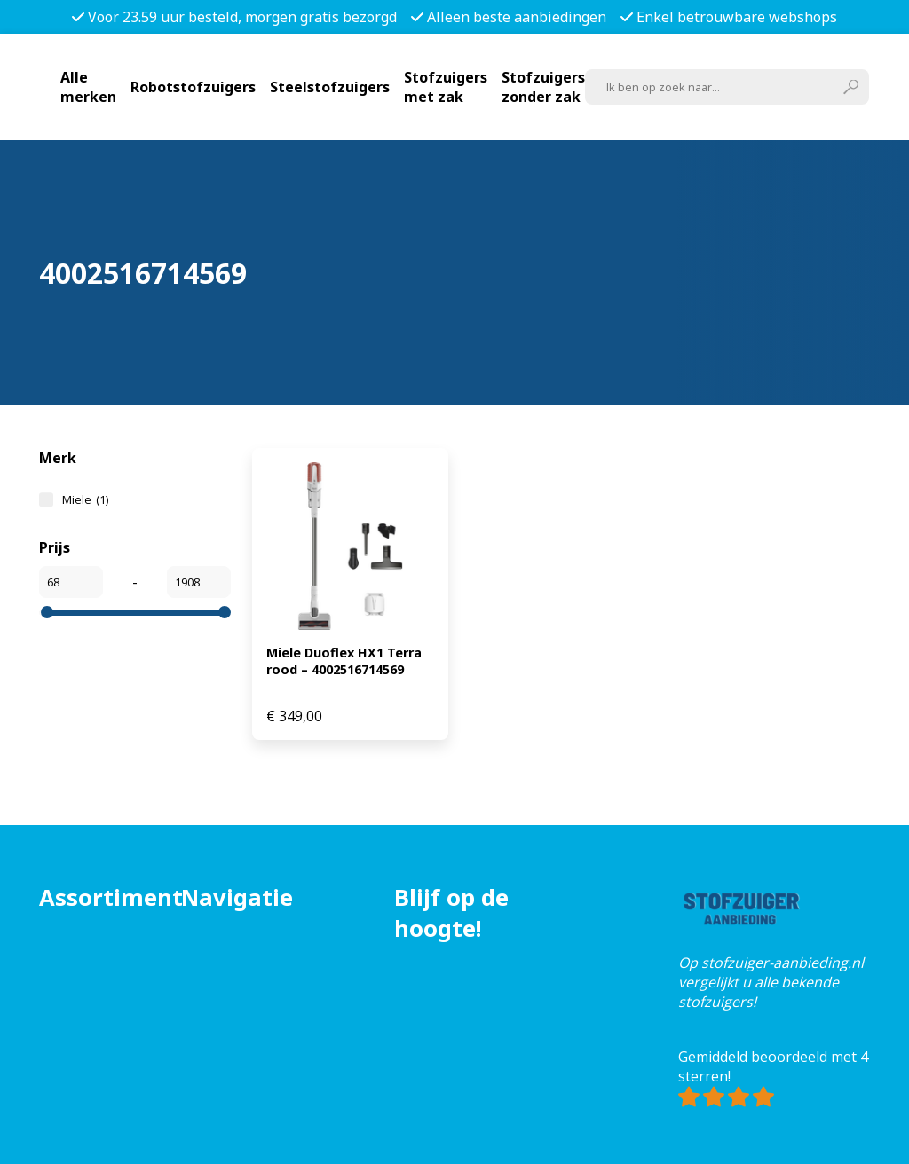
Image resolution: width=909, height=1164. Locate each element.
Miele (85, 499)
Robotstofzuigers (193, 87)
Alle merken (88, 86)
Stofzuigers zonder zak (543, 86)
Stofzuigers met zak (445, 86)
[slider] (47, 612)
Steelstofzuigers (330, 87)
